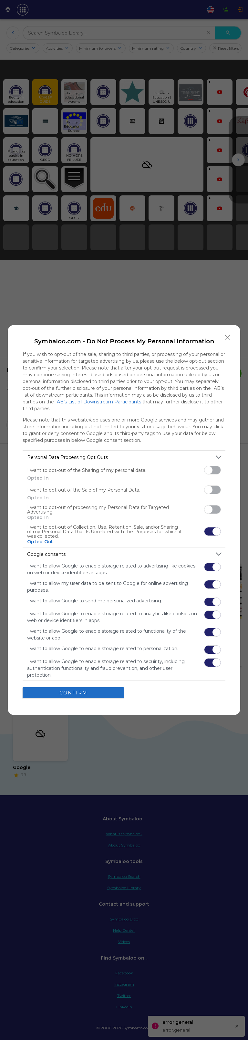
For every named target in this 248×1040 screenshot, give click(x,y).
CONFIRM (73, 692)
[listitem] (124, 457)
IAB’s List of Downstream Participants (98, 402)
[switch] (212, 470)
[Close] (228, 337)
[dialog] (124, 520)
